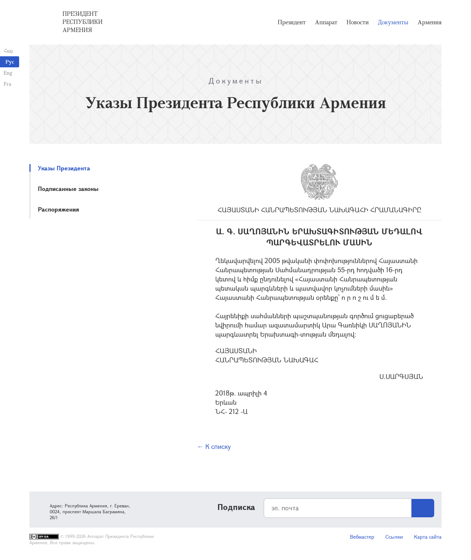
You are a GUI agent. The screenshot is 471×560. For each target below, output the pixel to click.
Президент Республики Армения (83, 22)
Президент (292, 22)
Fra (7, 83)
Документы (393, 22)
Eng (8, 72)
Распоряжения (58, 209)
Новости (358, 22)
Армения (430, 22)
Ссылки (394, 536)
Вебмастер (362, 536)
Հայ (8, 50)
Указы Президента (64, 168)
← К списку (214, 446)
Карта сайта (428, 536)
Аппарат (326, 22)
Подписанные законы (68, 188)
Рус (10, 61)
